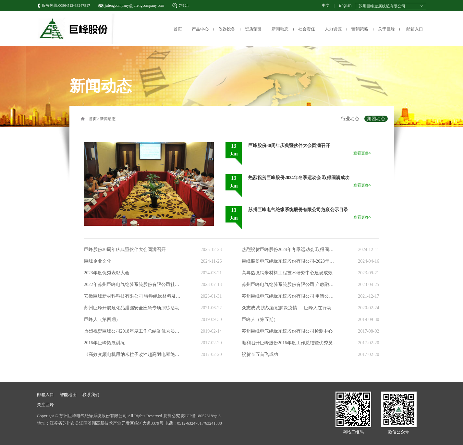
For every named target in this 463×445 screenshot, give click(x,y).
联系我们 (90, 394)
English (345, 5)
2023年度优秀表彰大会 (106, 272)
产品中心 (200, 29)
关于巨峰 (386, 29)
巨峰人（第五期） (260, 319)
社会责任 (306, 29)
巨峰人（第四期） (102, 319)
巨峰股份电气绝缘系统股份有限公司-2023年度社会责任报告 (290, 261)
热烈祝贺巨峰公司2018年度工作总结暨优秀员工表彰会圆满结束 (132, 331)
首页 (178, 29)
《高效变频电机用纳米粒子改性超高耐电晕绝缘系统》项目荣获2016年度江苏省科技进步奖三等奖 (132, 354)
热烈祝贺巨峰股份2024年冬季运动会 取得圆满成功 (290, 249)
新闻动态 (280, 29)
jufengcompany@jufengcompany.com (134, 5)
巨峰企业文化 (97, 261)
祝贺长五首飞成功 (260, 354)
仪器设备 (226, 29)
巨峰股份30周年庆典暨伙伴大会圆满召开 (125, 249)
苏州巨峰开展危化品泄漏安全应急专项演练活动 (131, 307)
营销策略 (359, 29)
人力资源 (333, 29)
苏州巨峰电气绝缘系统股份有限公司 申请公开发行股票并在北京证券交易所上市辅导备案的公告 (290, 296)
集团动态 (376, 118)
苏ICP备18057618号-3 (201, 415)
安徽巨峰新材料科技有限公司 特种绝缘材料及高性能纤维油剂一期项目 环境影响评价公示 (132, 296)
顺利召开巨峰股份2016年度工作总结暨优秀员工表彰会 (290, 342)
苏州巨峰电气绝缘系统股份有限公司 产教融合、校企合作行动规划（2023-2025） (290, 284)
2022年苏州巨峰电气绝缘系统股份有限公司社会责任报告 (132, 284)
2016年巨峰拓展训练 (104, 342)
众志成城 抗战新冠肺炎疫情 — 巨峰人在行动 (287, 307)
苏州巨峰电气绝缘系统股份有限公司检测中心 (287, 331)
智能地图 (68, 394)
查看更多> (362, 153)
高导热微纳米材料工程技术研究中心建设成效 (287, 272)
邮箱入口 (414, 29)
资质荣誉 (253, 29)
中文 (326, 5)
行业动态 (350, 118)
